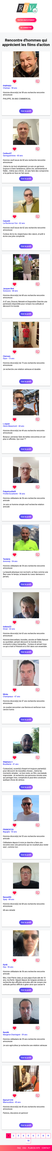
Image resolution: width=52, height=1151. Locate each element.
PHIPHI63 (7, 86)
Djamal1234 (8, 1100)
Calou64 (6, 221)
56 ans (22, 494)
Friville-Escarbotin (10, 494)
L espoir (6, 424)
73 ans (11, 358)
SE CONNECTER (26, 28)
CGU (24, 1148)
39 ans (24, 1035)
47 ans (17, 696)
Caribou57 (7, 153)
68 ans (15, 291)
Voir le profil (26, 111)
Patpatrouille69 (9, 491)
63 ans (12, 629)
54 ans (14, 561)
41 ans (15, 764)
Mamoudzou (8, 1102)
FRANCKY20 (8, 829)
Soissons (7, 291)
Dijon (5, 358)
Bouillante (7, 764)
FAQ (19, 1148)
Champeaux (8, 696)
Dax (4, 967)
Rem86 (6, 1032)
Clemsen (6, 356)
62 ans (22, 223)
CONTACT (46, 1148)
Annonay (6, 561)
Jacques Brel (8, 288)
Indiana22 (7, 627)
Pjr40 (5, 965)
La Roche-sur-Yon (10, 223)
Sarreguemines (9, 155)
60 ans (20, 155)
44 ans (21, 426)
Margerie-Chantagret (11, 1035)
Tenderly (6, 559)
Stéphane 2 (8, 762)
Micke (5, 694)
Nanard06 (7, 897)
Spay (5, 899)
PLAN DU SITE (34, 1148)
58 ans (14, 88)
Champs (6, 88)
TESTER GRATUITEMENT (26, 20)
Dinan (5, 629)
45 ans (18, 1102)
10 (28, 1141)
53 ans (14, 832)
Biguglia (6, 832)
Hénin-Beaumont (10, 426)
